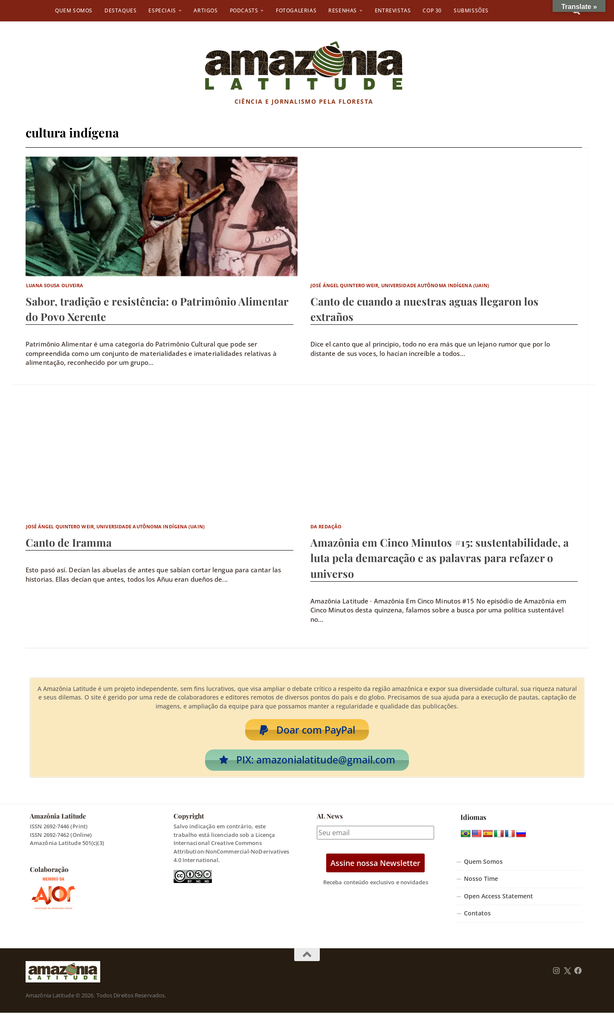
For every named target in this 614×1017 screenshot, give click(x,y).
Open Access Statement (498, 900)
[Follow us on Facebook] (578, 975)
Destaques (120, 10)
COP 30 (432, 10)
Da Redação (326, 526)
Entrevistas (393, 10)
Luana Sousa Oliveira (55, 285)
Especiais (162, 10)
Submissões (471, 10)
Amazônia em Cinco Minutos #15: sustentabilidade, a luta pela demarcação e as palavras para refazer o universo (439, 557)
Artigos (205, 10)
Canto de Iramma (69, 542)
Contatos (477, 917)
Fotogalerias (296, 10)
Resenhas (342, 10)
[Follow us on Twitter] (567, 975)
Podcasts (244, 10)
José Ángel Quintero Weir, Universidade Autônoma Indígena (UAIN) (399, 285)
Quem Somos (74, 10)
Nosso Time (481, 883)
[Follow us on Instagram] (556, 975)
